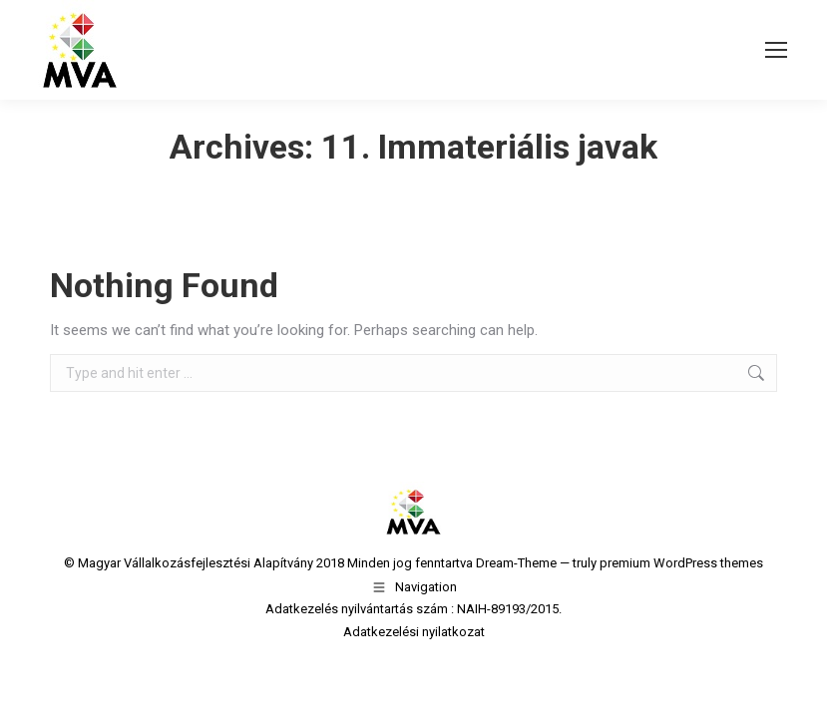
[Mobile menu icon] (776, 50)
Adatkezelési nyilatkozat (414, 631)
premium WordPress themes (681, 562)
